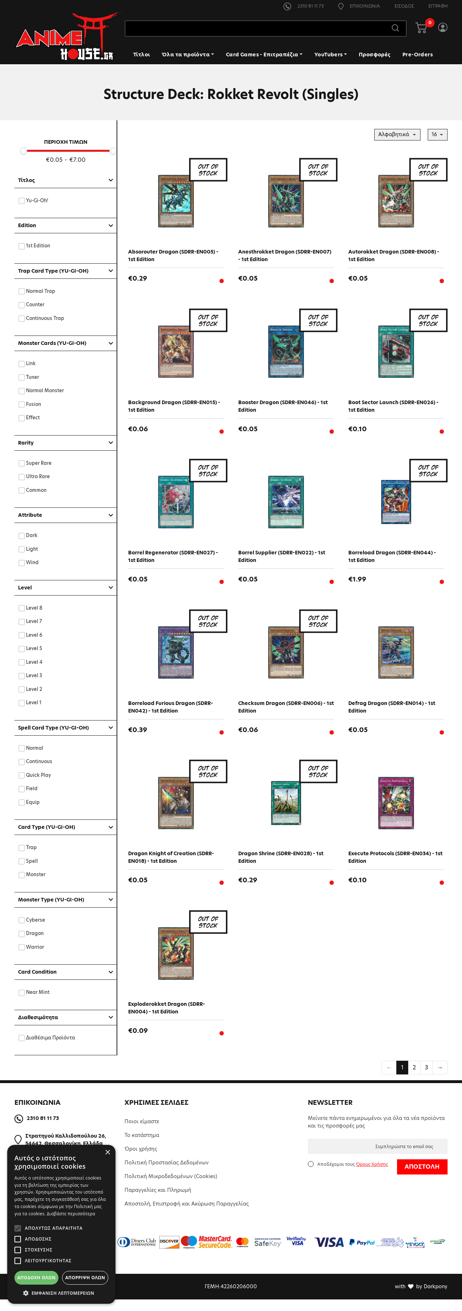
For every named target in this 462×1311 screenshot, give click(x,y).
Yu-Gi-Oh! (37, 200)
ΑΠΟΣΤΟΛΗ (422, 1178)
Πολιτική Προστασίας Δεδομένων (167, 1174)
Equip (33, 802)
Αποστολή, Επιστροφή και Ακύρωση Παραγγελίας (187, 1215)
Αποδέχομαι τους (352, 1176)
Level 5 (34, 648)
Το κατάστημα (142, 1146)
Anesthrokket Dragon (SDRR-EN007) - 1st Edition (284, 255)
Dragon (35, 933)
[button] (61, 1293)
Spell (32, 861)
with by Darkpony (421, 1298)
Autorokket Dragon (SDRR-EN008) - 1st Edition (393, 255)
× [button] (107, 1152)
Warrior (35, 947)
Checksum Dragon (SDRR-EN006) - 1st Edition (286, 712)
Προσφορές (375, 55)
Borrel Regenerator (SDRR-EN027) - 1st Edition (173, 560)
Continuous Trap (45, 318)
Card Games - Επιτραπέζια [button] (262, 55)
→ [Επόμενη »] (440, 1079)
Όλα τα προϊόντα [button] (186, 55)
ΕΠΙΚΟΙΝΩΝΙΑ (359, 6)
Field (32, 788)
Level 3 (34, 675)
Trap (31, 847)
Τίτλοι (141, 55)
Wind (32, 562)
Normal (34, 748)
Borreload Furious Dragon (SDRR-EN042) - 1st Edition (170, 712)
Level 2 (34, 689)
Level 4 (34, 662)
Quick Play (38, 775)
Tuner (32, 377)
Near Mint (37, 992)
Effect (33, 417)
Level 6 (34, 635)
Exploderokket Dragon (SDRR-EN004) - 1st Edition (166, 1017)
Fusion (33, 404)
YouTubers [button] (328, 55)
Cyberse (35, 920)
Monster (35, 874)
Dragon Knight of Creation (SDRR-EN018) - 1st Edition (171, 865)
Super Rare (39, 463)
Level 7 (34, 621)
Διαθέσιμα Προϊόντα (50, 1037)
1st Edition (38, 245)
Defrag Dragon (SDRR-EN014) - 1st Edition (391, 712)
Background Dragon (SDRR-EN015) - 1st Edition (174, 408)
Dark (32, 535)
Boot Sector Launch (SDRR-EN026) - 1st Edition (393, 408)
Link (31, 363)
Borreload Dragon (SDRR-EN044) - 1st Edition (392, 560)
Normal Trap (40, 291)
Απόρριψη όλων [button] (85, 1278)
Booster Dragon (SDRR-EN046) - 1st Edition (283, 408)
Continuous (39, 761)
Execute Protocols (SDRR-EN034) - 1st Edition (395, 865)
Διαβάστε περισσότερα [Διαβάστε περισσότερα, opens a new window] (71, 1214)
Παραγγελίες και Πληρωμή (158, 1201)
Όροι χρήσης (141, 1160)
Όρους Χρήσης (372, 1176)
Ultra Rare (38, 476)
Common (36, 490)
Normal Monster (45, 390)
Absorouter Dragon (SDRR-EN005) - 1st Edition (173, 255)
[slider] (23, 150)
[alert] (61, 1224)
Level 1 (34, 702)
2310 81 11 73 (303, 6)
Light (32, 549)
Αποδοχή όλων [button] (36, 1278)
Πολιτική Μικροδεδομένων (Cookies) (171, 1187)
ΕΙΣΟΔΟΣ (404, 6)
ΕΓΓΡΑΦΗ (438, 6)
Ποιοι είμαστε (142, 1133)
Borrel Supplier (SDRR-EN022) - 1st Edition (281, 560)
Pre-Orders (417, 55)
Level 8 (34, 608)
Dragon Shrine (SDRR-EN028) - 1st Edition (280, 865)
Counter (35, 304)
